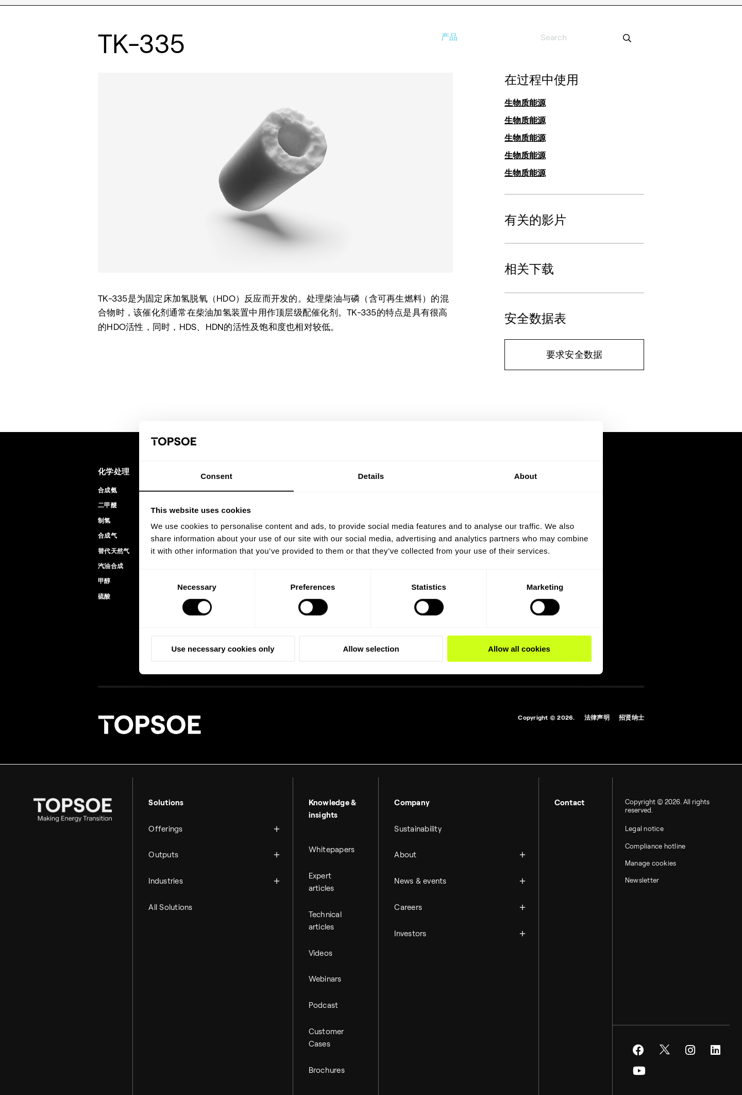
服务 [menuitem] (481, 36)
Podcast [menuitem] (326, 995)
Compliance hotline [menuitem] (643, 845)
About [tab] (525, 475)
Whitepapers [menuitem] (334, 845)
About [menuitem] (408, 849)
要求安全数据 (574, 355)
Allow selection (371, 647)
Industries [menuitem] (176, 875)
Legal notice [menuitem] (632, 828)
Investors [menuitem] (413, 924)
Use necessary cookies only (222, 647)
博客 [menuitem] (638, 9)
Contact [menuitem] (563, 800)
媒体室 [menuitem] (588, 9)
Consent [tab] (216, 475)
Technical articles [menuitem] (327, 914)
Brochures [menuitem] (329, 1057)
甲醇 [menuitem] (104, 579)
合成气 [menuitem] (107, 533)
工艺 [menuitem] (417, 36)
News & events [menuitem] (423, 875)
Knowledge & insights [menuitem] (335, 806)
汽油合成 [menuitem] (110, 563)
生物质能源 (525, 102)
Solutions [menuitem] (176, 800)
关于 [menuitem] (513, 36)
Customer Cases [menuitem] (329, 1026)
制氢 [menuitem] (104, 518)
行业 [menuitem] (385, 36)
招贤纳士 (631, 715)
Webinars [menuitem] (327, 970)
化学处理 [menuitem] (114, 469)
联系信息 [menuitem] (472, 9)
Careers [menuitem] (411, 899)
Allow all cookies (519, 647)
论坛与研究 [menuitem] (511, 9)
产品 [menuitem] (449, 36)
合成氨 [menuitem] (107, 488)
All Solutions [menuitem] (181, 899)
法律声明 (597, 715)
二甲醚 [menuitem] (107, 503)
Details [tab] (371, 475)
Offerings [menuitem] (176, 825)
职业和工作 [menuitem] (553, 9)
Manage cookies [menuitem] (639, 863)
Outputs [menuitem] (174, 849)
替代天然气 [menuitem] (113, 548)
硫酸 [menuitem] (104, 594)
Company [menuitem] (415, 800)
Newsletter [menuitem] (630, 881)
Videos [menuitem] (323, 945)
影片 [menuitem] (615, 9)
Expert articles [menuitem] (324, 877)
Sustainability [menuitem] (421, 825)
